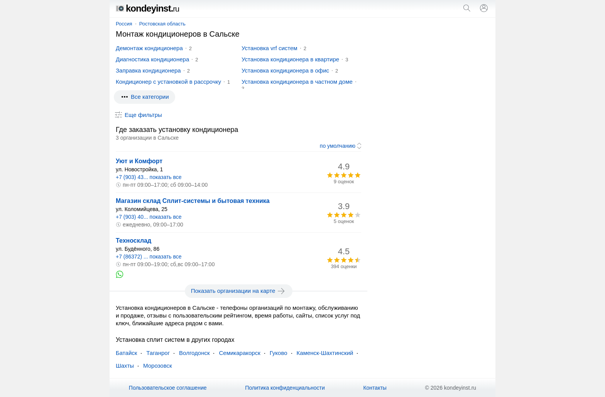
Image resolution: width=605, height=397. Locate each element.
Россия (124, 24)
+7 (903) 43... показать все (149, 177)
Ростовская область (162, 24)
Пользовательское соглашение (168, 388)
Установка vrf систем (269, 48)
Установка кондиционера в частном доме (297, 81)
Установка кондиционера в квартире (290, 59)
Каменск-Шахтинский (325, 353)
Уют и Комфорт (139, 161)
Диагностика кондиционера (152, 59)
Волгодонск (194, 353)
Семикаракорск (239, 353)
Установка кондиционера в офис (285, 70)
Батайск (126, 353)
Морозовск (157, 365)
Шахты (125, 365)
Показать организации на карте (238, 291)
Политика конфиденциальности (285, 388)
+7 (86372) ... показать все (149, 256)
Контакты (374, 388)
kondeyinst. (147, 8)
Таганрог (158, 353)
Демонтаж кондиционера (149, 48)
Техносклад (133, 240)
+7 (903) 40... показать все (149, 217)
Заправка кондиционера (148, 70)
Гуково (278, 353)
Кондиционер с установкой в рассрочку (168, 81)
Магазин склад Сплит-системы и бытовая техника (193, 201)
